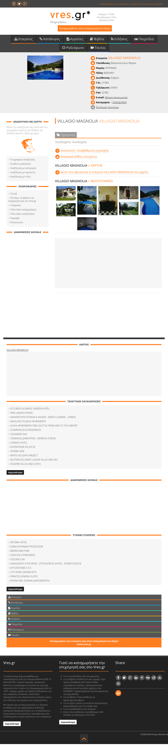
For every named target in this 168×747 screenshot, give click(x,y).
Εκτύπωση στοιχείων (107, 110)
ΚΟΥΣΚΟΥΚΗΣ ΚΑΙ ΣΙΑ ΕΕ (22, 449)
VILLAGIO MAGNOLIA (17, 352)
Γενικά (13, 196)
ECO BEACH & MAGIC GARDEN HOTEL (30, 411)
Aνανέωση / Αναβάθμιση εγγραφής (85, 153)
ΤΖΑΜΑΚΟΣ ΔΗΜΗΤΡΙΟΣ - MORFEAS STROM (33, 441)
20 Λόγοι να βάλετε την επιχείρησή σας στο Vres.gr (27, 202)
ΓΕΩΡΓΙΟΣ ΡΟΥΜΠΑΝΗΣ (22, 558)
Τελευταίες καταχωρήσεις (23, 212)
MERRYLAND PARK (19, 553)
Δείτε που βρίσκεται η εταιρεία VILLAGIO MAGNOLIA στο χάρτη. (105, 175)
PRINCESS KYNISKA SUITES (24, 579)
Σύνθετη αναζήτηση (20, 166)
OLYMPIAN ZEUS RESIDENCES (25, 432)
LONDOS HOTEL (18, 445)
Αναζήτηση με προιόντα (22, 175)
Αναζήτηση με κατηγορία (23, 171)
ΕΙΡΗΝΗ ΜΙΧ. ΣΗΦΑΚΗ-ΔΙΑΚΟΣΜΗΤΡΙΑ (30, 583)
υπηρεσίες (135, 3)
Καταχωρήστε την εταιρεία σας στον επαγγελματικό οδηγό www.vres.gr (84, 645)
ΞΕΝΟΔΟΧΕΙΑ (119, 105)
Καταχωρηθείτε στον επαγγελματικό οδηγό (85, 29)
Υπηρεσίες (15, 208)
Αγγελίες (75, 41)
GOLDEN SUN (17, 562)
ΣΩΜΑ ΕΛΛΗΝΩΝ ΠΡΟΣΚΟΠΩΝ (26, 549)
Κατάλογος (49, 41)
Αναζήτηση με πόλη (20, 179)
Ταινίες (98, 50)
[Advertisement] (108, 266)
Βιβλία (97, 41)
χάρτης (159, 3)
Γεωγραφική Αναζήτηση (22, 162)
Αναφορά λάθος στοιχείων (79, 159)
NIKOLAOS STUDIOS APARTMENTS (28, 424)
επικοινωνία (148, 3)
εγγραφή (124, 3)
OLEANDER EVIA (18, 437)
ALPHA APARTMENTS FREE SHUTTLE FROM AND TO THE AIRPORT (44, 428)
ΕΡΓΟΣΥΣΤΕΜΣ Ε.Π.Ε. (21, 570)
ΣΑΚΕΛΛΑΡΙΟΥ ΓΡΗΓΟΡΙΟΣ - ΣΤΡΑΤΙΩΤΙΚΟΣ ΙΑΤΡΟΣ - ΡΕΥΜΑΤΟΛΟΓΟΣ (45, 566)
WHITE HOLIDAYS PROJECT (24, 458)
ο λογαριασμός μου (108, 3)
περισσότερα (15, 475)
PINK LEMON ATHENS (21, 415)
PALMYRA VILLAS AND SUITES (25, 466)
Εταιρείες (23, 41)
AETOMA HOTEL (18, 545)
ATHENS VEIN (17, 454)
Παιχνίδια (144, 41)
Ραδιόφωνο (73, 50)
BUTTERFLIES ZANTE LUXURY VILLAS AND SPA (34, 462)
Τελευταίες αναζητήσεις (22, 216)
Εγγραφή (14, 221)
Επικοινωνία (16, 225)
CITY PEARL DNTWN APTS (23, 575)
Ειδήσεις (119, 41)
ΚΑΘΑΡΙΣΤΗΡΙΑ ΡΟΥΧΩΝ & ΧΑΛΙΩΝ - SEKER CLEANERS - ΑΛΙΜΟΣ (43, 420)
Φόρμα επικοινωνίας (116, 100)
